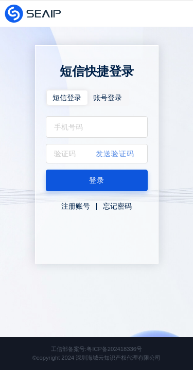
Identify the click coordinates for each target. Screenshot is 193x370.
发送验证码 (115, 154)
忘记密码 (117, 206)
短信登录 (66, 98)
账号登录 (107, 98)
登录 (96, 180)
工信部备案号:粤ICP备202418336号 (96, 349)
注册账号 (75, 206)
